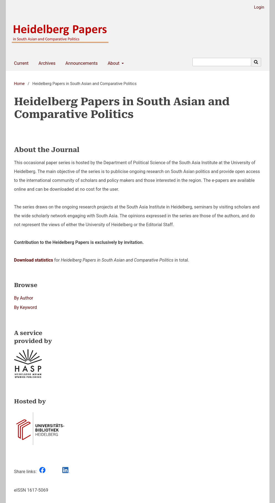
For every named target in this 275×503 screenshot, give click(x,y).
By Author (23, 298)
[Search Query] (221, 62)
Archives (45, 63)
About (113, 63)
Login (257, 7)
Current (20, 63)
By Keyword (25, 307)
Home (19, 83)
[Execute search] (256, 62)
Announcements (80, 63)
